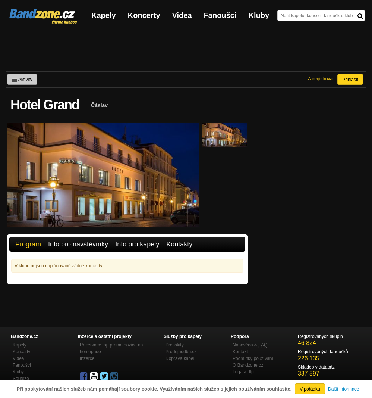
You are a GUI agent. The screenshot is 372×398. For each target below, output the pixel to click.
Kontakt (240, 351)
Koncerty (144, 15)
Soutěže (21, 378)
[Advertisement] (186, 51)
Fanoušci (220, 15)
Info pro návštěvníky (78, 244)
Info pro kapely (137, 244)
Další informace (343, 389)
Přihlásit (350, 79)
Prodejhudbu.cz (180, 351)
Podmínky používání (253, 358)
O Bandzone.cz (248, 365)
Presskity (174, 345)
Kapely (103, 15)
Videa (182, 15)
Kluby (259, 15)
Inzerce (87, 358)
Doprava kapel (179, 358)
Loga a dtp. (244, 371)
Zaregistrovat (321, 78)
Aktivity (22, 79)
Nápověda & (250, 345)
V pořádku (310, 389)
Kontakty (179, 244)
